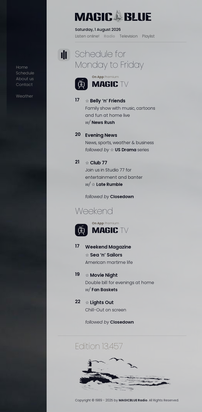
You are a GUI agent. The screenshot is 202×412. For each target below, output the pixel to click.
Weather (24, 96)
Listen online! (87, 36)
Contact (24, 84)
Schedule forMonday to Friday (109, 59)
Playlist (148, 36)
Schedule (25, 73)
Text (69, 62)
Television (128, 36)
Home (22, 67)
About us (25, 79)
